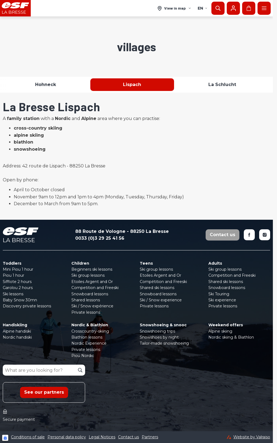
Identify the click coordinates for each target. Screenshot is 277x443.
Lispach (132, 84)
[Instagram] (264, 234)
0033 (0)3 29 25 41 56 (99, 238)
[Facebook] (249, 234)
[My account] (233, 8)
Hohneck (45, 84)
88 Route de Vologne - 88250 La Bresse (122, 231)
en (203, 8)
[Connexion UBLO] (5, 438)
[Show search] (218, 8)
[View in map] (174, 8)
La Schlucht (222, 84)
